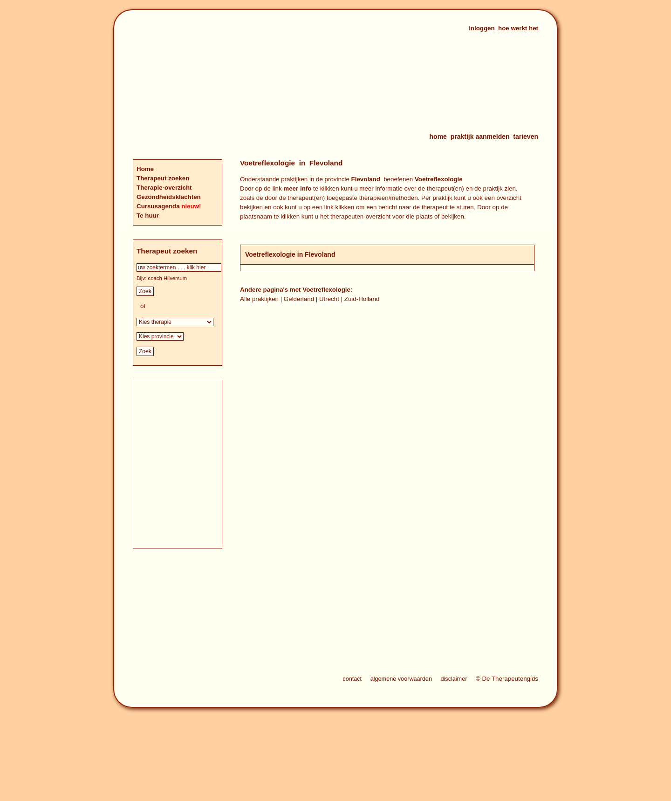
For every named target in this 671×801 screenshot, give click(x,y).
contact (352, 679)
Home (145, 168)
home (438, 136)
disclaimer (453, 679)
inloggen (482, 28)
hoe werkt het (518, 28)
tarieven (525, 136)
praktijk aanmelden (480, 136)
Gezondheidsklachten (169, 196)
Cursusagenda (159, 206)
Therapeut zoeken (163, 178)
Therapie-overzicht (164, 187)
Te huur (148, 215)
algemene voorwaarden (401, 679)
